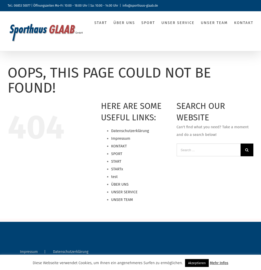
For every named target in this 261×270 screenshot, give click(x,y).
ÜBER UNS (119, 184)
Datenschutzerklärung (130, 130)
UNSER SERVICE (124, 192)
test (114, 176)
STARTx (117, 169)
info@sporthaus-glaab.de (140, 5)
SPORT (116, 153)
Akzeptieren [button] (197, 263)
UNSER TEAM (122, 199)
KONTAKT (119, 146)
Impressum (120, 138)
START (116, 161)
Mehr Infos (219, 263)
